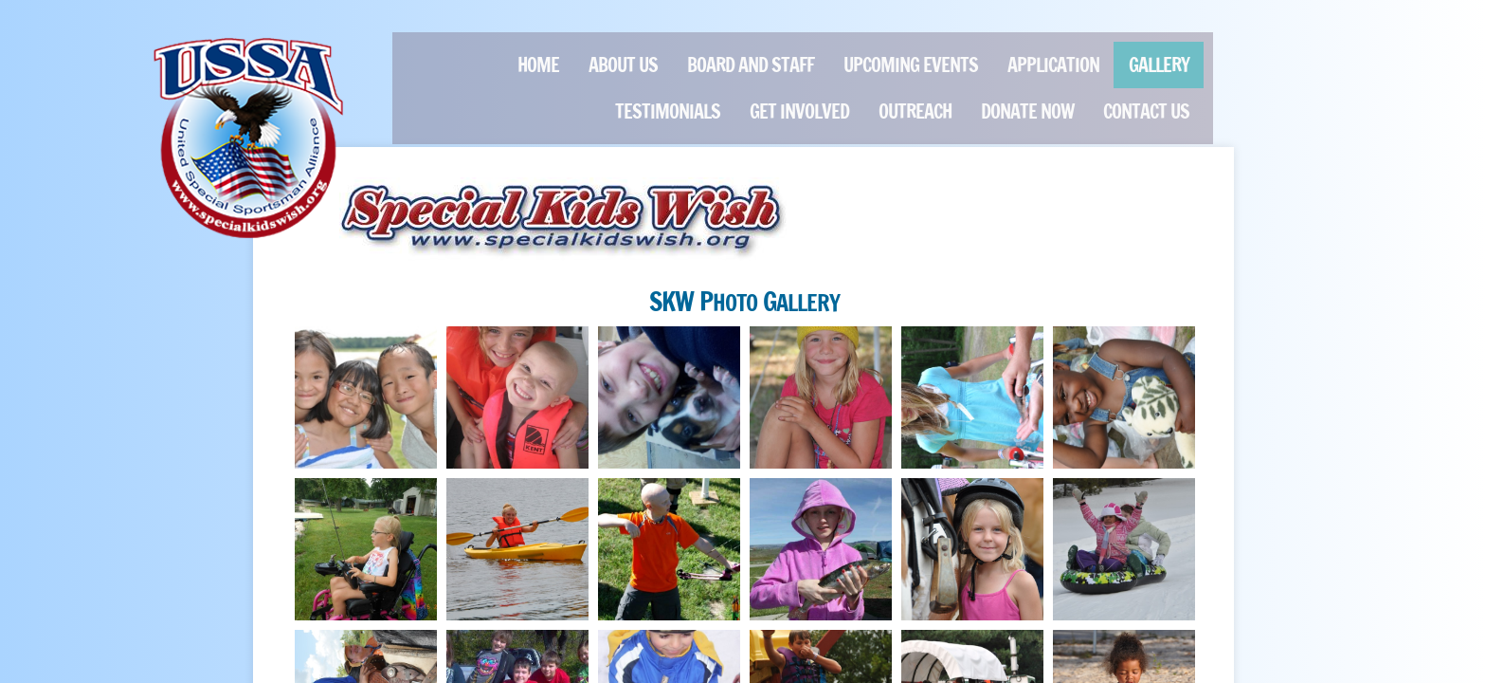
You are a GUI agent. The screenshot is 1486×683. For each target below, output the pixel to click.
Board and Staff (750, 65)
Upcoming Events (910, 65)
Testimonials (667, 111)
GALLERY (1159, 65)
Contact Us (1146, 111)
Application (1053, 65)
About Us (623, 65)
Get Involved (799, 111)
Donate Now (1027, 111)
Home (538, 65)
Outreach (915, 111)
